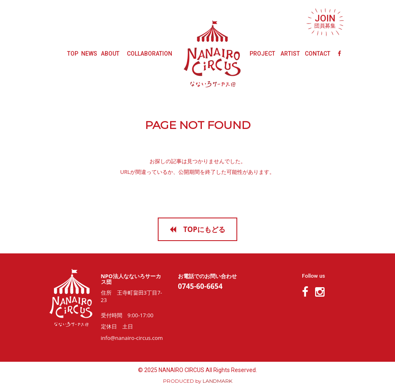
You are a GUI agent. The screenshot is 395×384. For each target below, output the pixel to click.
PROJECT (262, 53)
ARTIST (290, 53)
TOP (72, 53)
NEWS (89, 53)
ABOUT (110, 53)
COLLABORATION (149, 53)
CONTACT (317, 53)
